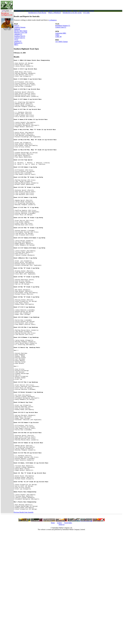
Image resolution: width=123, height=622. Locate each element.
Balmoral (17, 29)
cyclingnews (53, 20)
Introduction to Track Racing (37, 12)
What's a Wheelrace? (54, 12)
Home (53, 613)
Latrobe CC (17, 41)
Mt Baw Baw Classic (20, 31)
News (27, 11)
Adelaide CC (18, 34)
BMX (51, 11)
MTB (46, 11)
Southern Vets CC (19, 36)
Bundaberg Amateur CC (62, 25)
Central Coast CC (19, 37)
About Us (61, 614)
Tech (31, 11)
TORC (57, 35)
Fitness (75, 11)
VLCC (16, 39)
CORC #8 (58, 36)
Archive (59, 613)
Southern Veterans (19, 27)
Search (87, 11)
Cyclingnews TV (19, 11)
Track (64, 11)
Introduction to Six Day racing (72, 12)
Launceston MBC (60, 33)
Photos (69, 11)
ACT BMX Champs (61, 41)
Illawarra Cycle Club (20, 32)
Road (42, 11)
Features (36, 11)
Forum (92, 11)
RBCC (16, 44)
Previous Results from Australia (23, 602)
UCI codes (86, 12)
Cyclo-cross (57, 11)
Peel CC (16, 25)
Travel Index (68, 613)
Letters (81, 11)
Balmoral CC (18, 43)
